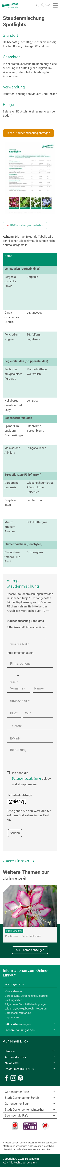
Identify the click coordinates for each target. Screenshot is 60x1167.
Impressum (12, 1017)
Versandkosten (14, 991)
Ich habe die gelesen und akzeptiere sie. (32, 778)
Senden (15, 833)
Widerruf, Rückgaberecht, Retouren (26, 1008)
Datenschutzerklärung (26, 778)
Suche (38, 6)
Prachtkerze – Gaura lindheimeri (23, 936)
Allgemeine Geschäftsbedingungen (26, 1004)
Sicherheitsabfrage (19, 795)
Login (42, 5)
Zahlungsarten (13, 1000)
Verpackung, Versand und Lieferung (26, 995)
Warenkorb (47, 5)
